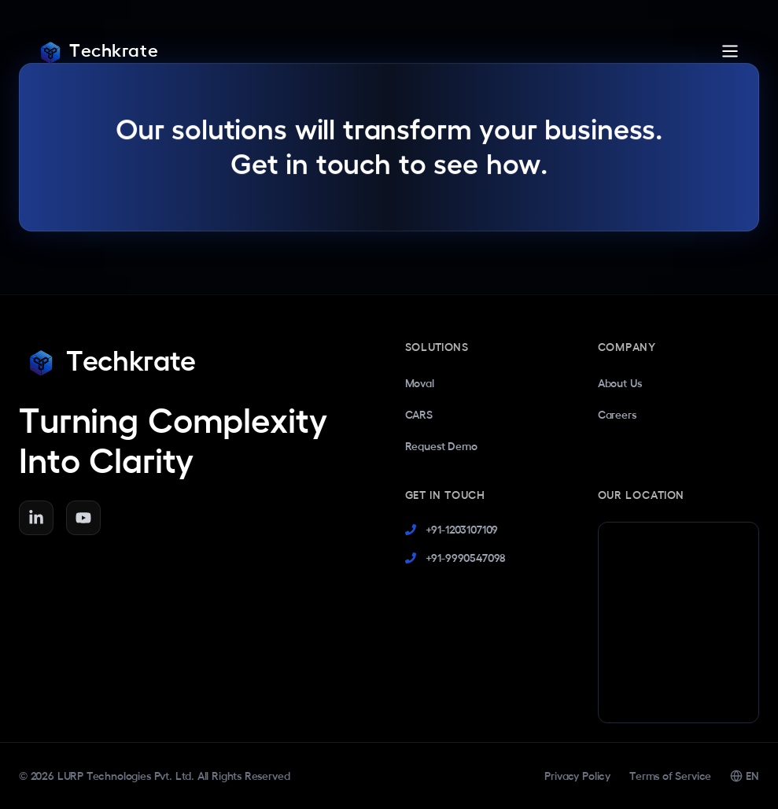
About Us (620, 383)
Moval (419, 383)
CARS (419, 414)
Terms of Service (670, 775)
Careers (617, 414)
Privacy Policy (577, 775)
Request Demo (441, 446)
